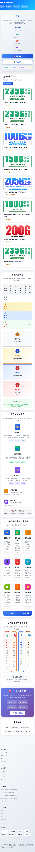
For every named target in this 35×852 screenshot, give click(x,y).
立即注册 (17, 56)
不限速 (26, 831)
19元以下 (3, 771)
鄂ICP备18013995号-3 (7, 847)
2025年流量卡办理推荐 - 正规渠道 (9, 798)
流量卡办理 (8, 731)
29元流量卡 (11, 834)
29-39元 (3, 777)
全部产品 (3, 761)
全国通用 (4, 834)
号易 (7, 727)
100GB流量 (19, 834)
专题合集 (24, 6)
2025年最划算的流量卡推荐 (7, 792)
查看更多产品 (7, 83)
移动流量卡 (4, 758)
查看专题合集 (17, 713)
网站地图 (3, 819)
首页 (2, 6)
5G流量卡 (20, 831)
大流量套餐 (12, 831)
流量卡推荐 (15, 727)
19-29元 (3, 774)
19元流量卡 (4, 831)
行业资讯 (9, 6)
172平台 (27, 731)
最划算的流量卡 (25, 727)
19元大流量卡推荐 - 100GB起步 (8, 795)
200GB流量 (27, 834)
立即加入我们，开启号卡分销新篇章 (17, 613)
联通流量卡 (4, 752)
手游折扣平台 (18, 731)
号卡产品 (16, 6)
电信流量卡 (4, 755)
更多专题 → (4, 801)
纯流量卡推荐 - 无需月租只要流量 (9, 789)
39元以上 (3, 779)
